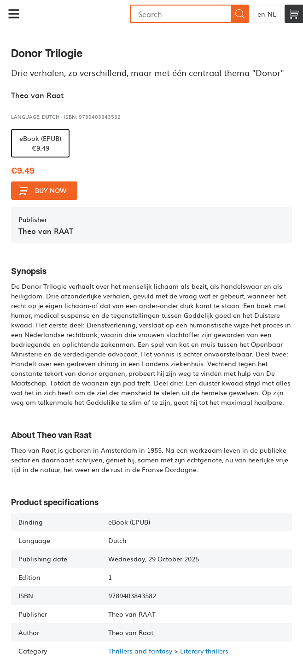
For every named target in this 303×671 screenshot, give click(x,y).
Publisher (32, 219)
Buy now (42, 190)
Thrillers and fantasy (140, 650)
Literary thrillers (204, 650)
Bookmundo (78, 14)
